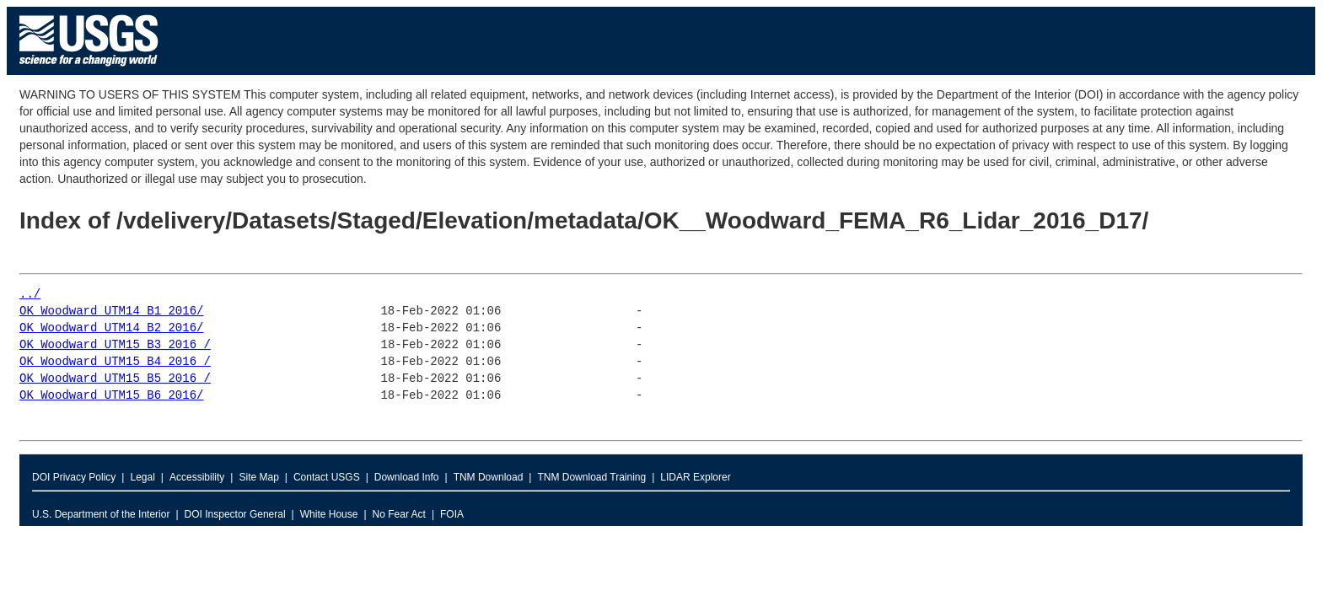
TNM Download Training (591, 477)
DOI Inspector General (235, 514)
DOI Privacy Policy (74, 477)
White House (329, 514)
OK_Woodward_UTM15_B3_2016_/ (115, 345)
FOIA (452, 514)
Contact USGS (326, 477)
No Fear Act (399, 514)
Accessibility (196, 477)
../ (29, 295)
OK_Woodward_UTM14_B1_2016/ (111, 312)
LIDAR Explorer (695, 477)
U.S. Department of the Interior (100, 514)
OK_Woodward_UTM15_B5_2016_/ (115, 379)
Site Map (258, 477)
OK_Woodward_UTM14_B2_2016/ (111, 328)
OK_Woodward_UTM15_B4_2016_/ (115, 362)
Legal (142, 477)
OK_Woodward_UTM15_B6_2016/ (111, 396)
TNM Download (489, 477)
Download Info (406, 477)
